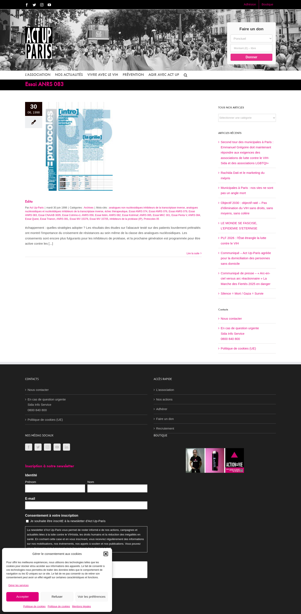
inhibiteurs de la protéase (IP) (126, 218)
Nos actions (164, 399)
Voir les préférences (92, 596)
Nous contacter (231, 318)
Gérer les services (18, 585)
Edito (29, 202)
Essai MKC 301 (161, 215)
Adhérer (161, 409)
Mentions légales (81, 606)
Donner (251, 57)
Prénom (30, 482)
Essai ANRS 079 (178, 211)
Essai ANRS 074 (138, 211)
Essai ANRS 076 (158, 211)
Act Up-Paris (36, 207)
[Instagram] (47, 447)
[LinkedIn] (66, 447)
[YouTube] (57, 447)
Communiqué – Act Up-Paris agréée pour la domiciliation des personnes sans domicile (246, 258)
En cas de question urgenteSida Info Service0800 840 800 (240, 333)
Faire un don (165, 419)
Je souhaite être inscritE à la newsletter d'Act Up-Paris (68, 521)
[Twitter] (38, 447)
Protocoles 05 (151, 218)
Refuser (57, 596)
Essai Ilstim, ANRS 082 (108, 215)
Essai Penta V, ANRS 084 (185, 215)
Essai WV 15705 (99, 218)
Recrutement (165, 428)
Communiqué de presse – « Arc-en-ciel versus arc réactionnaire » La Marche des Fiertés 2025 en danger (245, 278)
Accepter (22, 596)
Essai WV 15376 (79, 218)
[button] (106, 554)
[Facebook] (28, 447)
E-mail (30, 498)
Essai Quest (32, 218)
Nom (90, 482)
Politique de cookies (34, 606)
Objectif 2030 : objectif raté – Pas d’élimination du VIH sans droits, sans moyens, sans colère (247, 208)
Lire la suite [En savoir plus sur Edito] (193, 253)
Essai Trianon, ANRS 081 (54, 218)
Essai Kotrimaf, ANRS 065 (136, 215)
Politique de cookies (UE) (238, 348)
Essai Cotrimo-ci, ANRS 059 (77, 215)
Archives (88, 207)
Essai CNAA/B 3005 (49, 215)
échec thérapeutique (116, 211)
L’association (165, 390)
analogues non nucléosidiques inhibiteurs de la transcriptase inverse (147, 207)
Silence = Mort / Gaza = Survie (242, 293)
